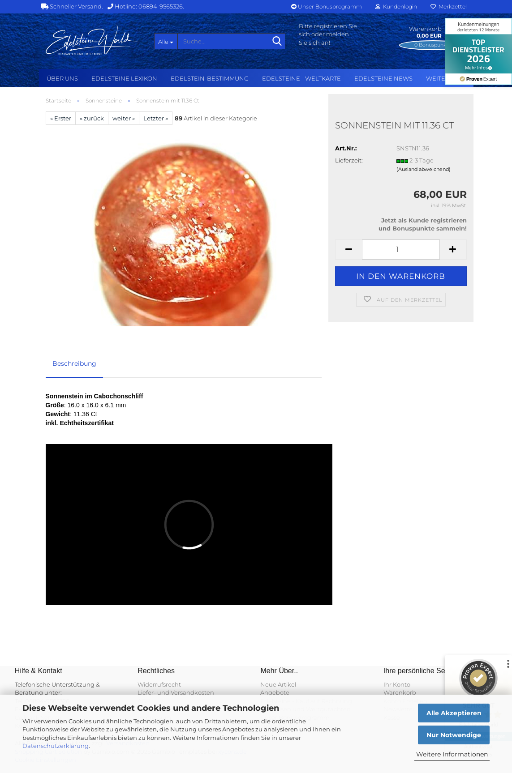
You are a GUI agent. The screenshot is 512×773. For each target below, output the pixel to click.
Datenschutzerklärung (55, 745)
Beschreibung (74, 363)
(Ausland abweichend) (423, 169)
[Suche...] (165, 41)
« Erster (60, 118)
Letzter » (155, 118)
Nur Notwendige (453, 735)
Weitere (439, 78)
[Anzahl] (400, 249)
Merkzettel (448, 6)
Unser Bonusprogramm (326, 6)
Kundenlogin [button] (396, 6)
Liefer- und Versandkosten (176, 692)
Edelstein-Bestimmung (210, 78)
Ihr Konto (396, 684)
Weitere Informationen (452, 754)
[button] (348, 249)
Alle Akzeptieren (454, 713)
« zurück (92, 118)
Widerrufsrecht (159, 684)
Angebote (274, 692)
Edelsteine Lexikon (124, 78)
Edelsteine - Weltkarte (301, 78)
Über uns (62, 78)
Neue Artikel (278, 684)
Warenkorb (399, 692)
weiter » (123, 118)
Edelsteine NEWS (383, 78)
